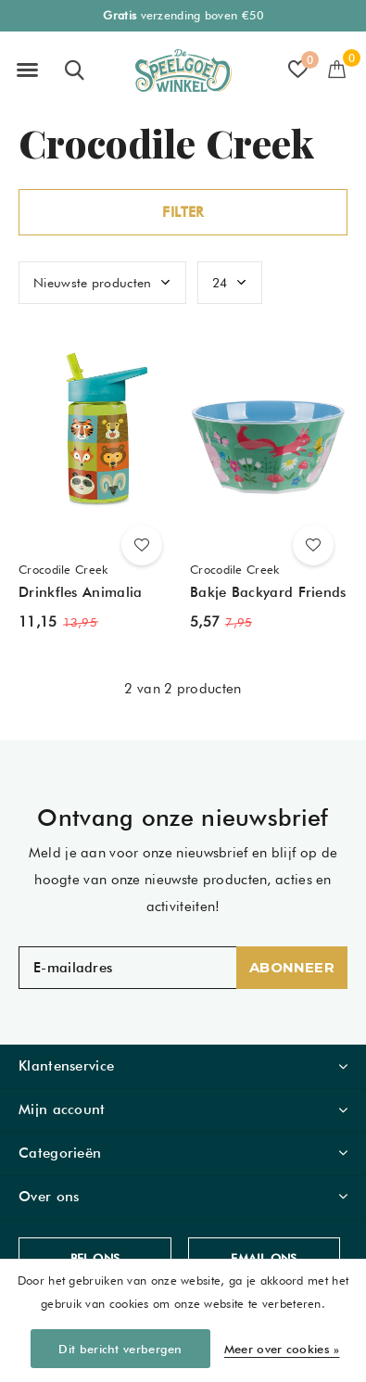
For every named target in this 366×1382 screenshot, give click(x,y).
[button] (28, 70)
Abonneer (291, 967)
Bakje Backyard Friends (268, 592)
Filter (182, 212)
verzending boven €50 (183, 15)
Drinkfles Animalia (80, 592)
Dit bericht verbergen (120, 1348)
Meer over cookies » (282, 1348)
